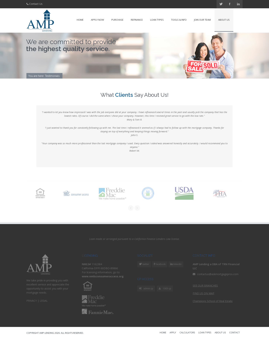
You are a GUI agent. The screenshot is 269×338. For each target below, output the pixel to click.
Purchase (117, 19)
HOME (163, 333)
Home (80, 19)
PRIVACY (31, 300)
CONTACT (234, 333)
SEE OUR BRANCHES (205, 285)
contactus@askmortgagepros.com (218, 274)
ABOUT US (220, 333)
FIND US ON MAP (203, 293)
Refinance (137, 19)
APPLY (173, 333)
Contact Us (35, 4)
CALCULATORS (187, 333)
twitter (145, 264)
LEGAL (44, 300)
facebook (160, 264)
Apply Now (97, 19)
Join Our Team (202, 19)
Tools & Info (179, 19)
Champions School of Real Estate (213, 301)
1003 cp (165, 288)
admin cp (146, 288)
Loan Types (157, 19)
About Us (224, 19)
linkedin (177, 264)
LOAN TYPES (204, 333)
